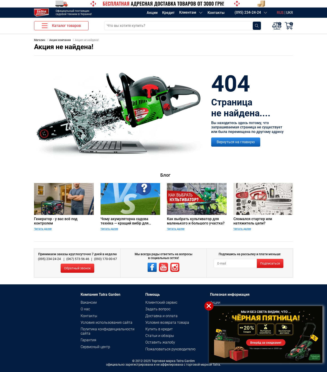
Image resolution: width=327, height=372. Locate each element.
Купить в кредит (159, 329)
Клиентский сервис (161, 302)
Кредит (168, 12)
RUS (280, 12)
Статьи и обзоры (159, 336)
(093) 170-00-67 (105, 259)
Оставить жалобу (160, 342)
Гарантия (88, 340)
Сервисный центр (95, 347)
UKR (289, 12)
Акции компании (60, 40)
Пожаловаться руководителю (170, 349)
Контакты (216, 12)
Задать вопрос (158, 309)
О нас (85, 309)
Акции (152, 12)
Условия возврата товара (167, 322)
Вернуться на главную (236, 142)
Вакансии (89, 302)
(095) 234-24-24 (248, 12)
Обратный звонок (77, 268)
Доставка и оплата (161, 316)
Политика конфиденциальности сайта (107, 331)
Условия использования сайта (106, 322)
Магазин (39, 40)
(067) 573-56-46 (77, 259)
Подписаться (270, 263)
